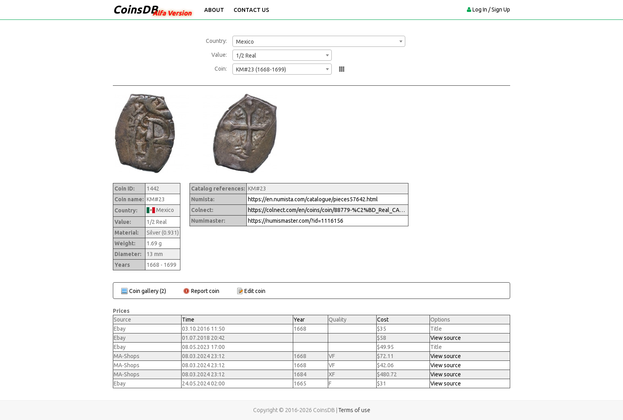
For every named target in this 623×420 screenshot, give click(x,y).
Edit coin (254, 291)
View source (445, 338)
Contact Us (251, 10)
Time (188, 319)
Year (299, 319)
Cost (383, 319)
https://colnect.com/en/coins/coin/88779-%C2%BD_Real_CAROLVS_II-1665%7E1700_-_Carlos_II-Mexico (327, 210)
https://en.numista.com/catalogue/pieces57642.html (313, 199)
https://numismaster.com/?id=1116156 (295, 221)
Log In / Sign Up (491, 9)
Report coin (205, 291)
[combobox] (318, 41)
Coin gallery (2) (147, 291)
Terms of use (354, 410)
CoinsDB (135, 9)
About (214, 10)
